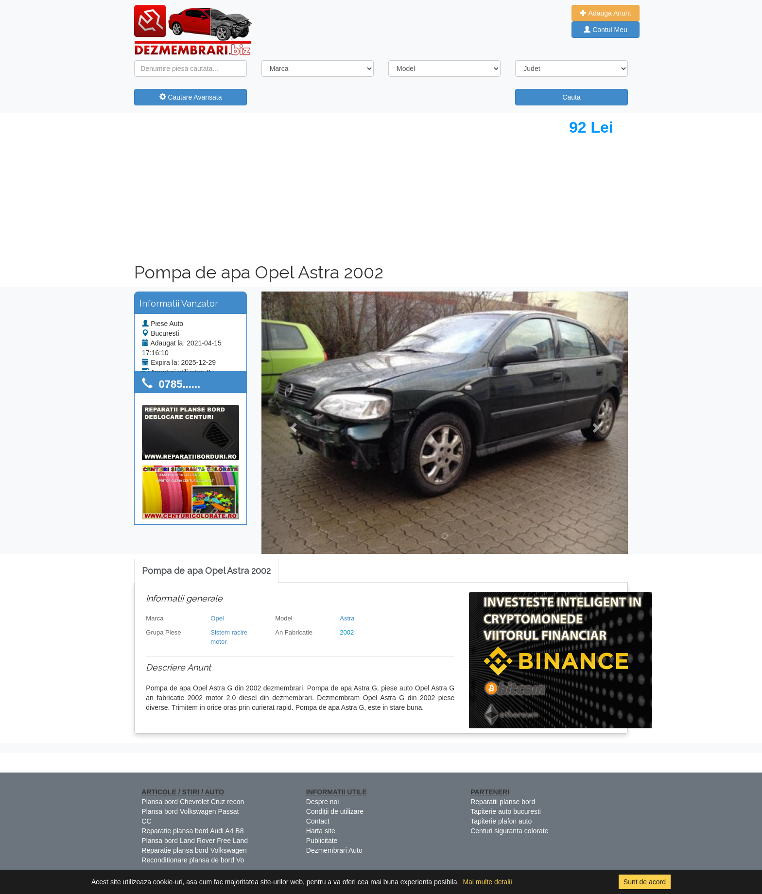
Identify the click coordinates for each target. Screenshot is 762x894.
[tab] (206, 571)
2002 (347, 632)
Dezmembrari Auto (334, 850)
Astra (347, 618)
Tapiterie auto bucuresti (505, 811)
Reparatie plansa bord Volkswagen (193, 850)
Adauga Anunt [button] (605, 13)
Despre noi (322, 802)
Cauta (571, 97)
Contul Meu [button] (605, 30)
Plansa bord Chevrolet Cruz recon (192, 802)
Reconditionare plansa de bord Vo (192, 860)
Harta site (320, 831)
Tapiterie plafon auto (501, 821)
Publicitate (322, 840)
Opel (217, 618)
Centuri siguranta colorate (509, 831)
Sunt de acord (644, 882)
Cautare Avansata (190, 97)
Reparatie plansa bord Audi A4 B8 (192, 831)
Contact (317, 821)
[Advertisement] (259, 186)
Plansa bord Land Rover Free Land (194, 840)
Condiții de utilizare (335, 811)
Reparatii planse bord (502, 802)
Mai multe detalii (487, 882)
